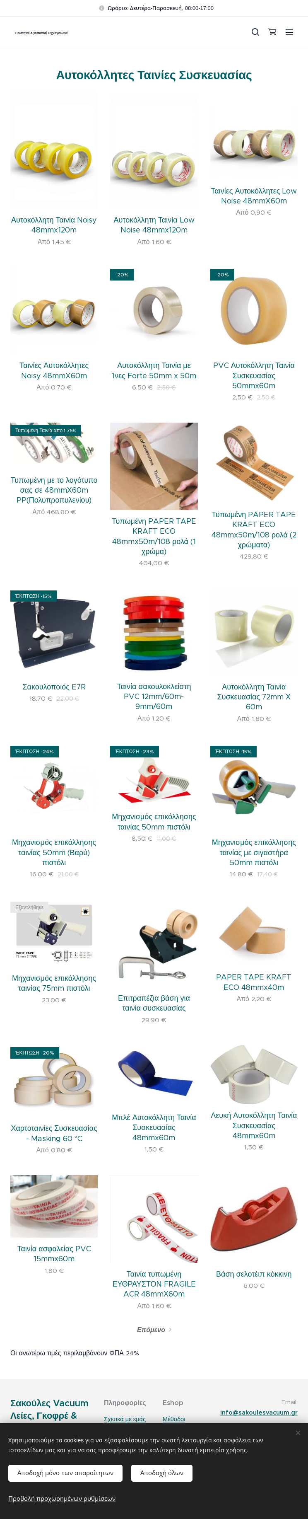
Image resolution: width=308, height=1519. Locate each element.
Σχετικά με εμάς (125, 1419)
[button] (255, 32)
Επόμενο (151, 1329)
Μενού (289, 32)
